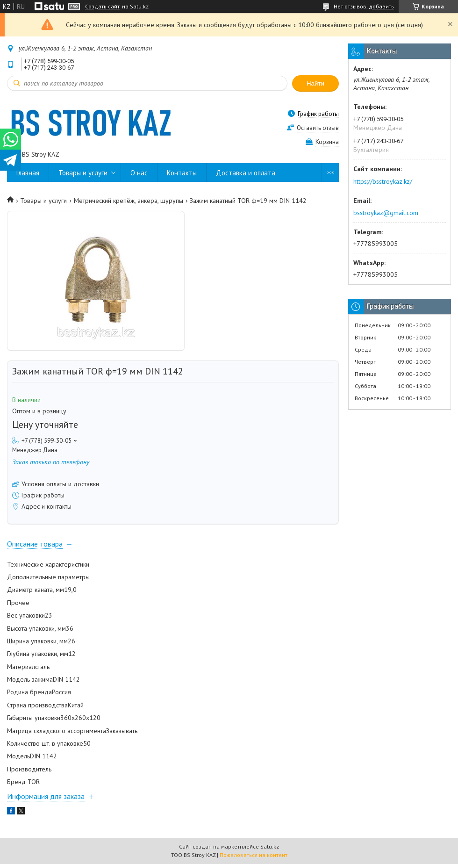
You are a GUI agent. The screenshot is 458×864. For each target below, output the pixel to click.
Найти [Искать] (315, 83)
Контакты (182, 172)
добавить (381, 6)
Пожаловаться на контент (253, 854)
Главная (27, 172)
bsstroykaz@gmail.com (385, 213)
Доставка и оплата (245, 172)
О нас (139, 172)
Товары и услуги (82, 172)
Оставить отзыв (318, 128)
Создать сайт (102, 6)
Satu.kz (269, 846)
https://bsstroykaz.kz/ (382, 181)
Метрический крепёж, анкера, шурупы (128, 200)
